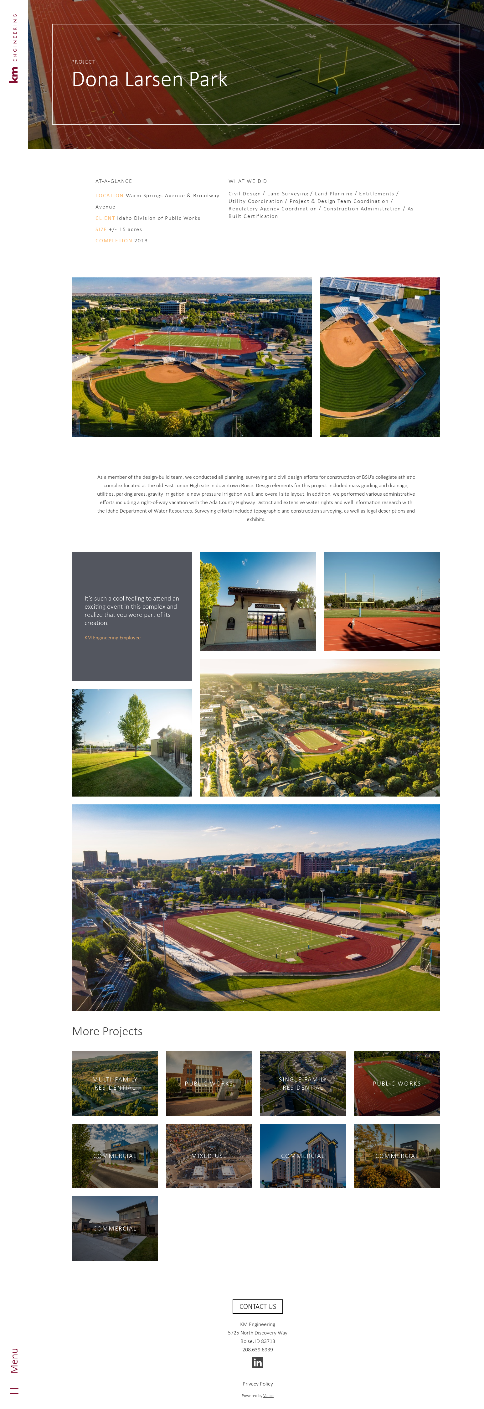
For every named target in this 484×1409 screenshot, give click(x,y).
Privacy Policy (258, 1383)
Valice (268, 1395)
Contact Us (257, 1306)
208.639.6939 (257, 1349)
